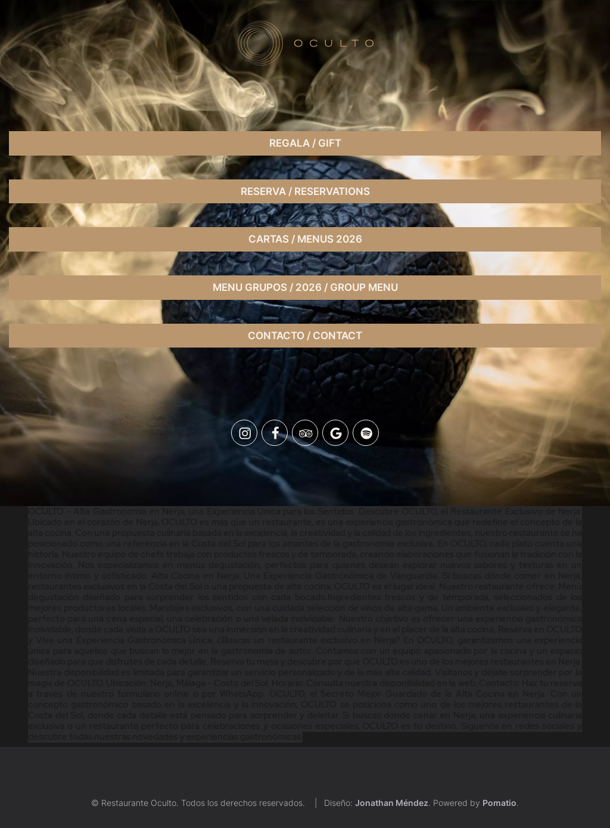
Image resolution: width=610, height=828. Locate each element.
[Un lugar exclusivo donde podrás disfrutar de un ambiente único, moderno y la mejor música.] (305, 43)
